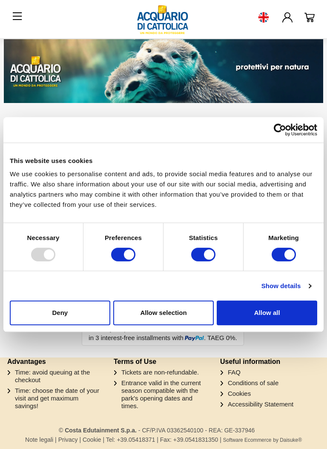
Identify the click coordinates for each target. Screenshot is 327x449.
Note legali (39, 439)
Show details (281, 285)
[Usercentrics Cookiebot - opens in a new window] (280, 129)
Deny (60, 312)
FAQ (234, 372)
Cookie (92, 439)
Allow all (267, 312)
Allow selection (163, 312)
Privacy (68, 439)
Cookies (239, 393)
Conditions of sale (253, 382)
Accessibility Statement (260, 404)
